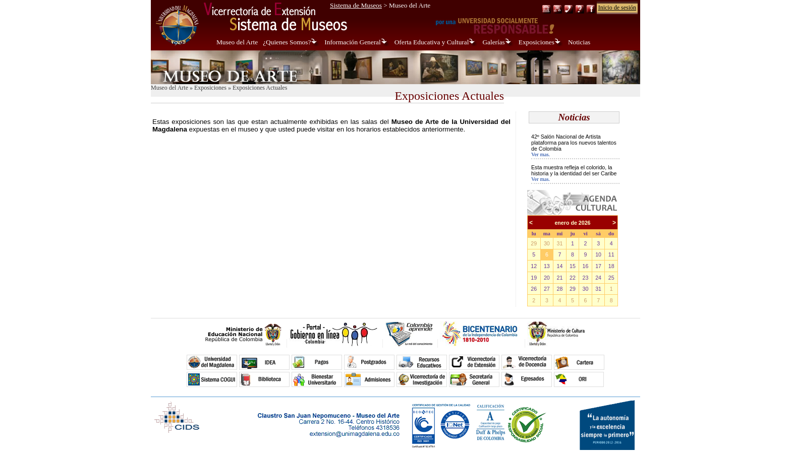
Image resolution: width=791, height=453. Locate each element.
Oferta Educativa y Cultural (431, 42)
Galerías (493, 42)
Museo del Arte (237, 42)
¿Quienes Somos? (287, 42)
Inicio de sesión (617, 7)
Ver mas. (540, 154)
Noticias (579, 42)
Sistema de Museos (356, 5)
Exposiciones (536, 42)
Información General (352, 42)
